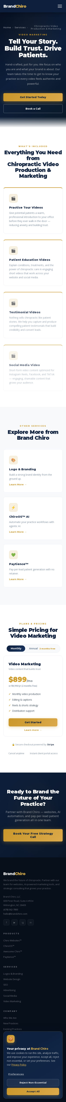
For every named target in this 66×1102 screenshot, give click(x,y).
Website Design (11, 979)
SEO (5, 984)
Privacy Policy (18, 1064)
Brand (14, 6)
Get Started (33, 722)
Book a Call (33, 108)
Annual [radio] (42, 648)
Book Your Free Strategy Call (33, 835)
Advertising (9, 990)
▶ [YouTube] (14, 922)
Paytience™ (9, 956)
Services (20, 27)
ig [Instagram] (23, 922)
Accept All (33, 1091)
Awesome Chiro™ (12, 951)
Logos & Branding (13, 973)
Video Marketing (12, 1001)
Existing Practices (12, 1029)
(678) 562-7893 (10, 909)
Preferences (16, 1074)
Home (7, 27)
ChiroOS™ (8, 946)
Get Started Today (33, 97)
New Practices (10, 1023)
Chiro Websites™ (12, 940)
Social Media (10, 995)
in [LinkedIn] (31, 922)
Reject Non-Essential (33, 1082)
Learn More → (18, 486)
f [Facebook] (6, 922)
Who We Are (10, 1017)
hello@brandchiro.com (15, 913)
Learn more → (33, 730)
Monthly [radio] (16, 648)
